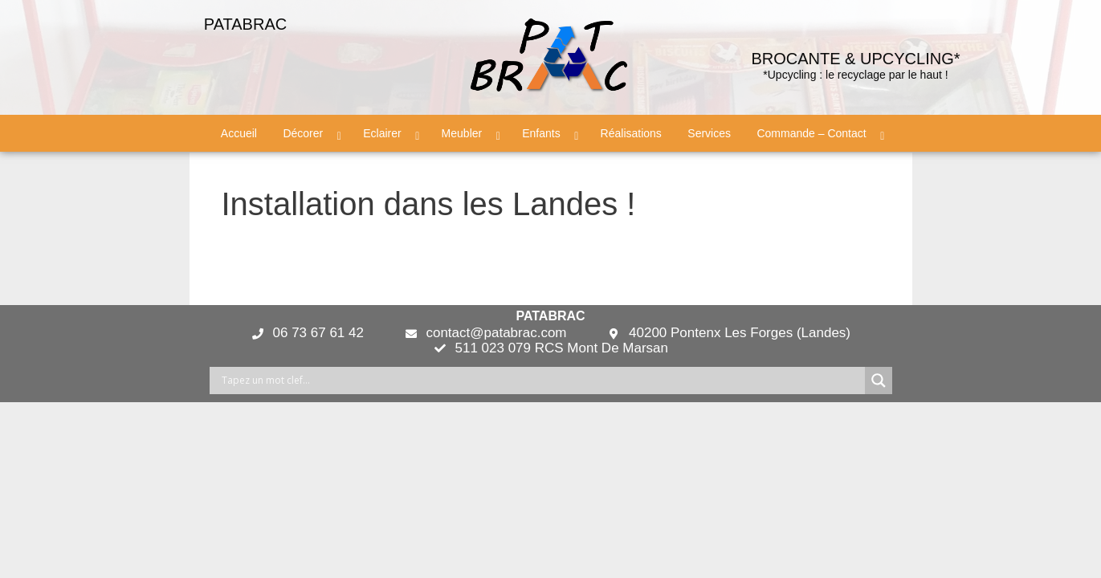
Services (709, 133)
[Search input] (541, 380)
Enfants (541, 133)
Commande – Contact (811, 133)
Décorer (303, 133)
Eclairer (382, 133)
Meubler (462, 133)
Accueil (239, 133)
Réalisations (631, 133)
